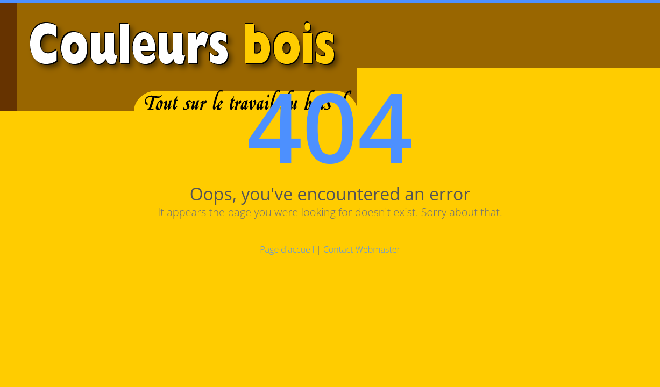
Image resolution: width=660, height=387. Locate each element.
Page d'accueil (287, 249)
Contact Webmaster (361, 249)
